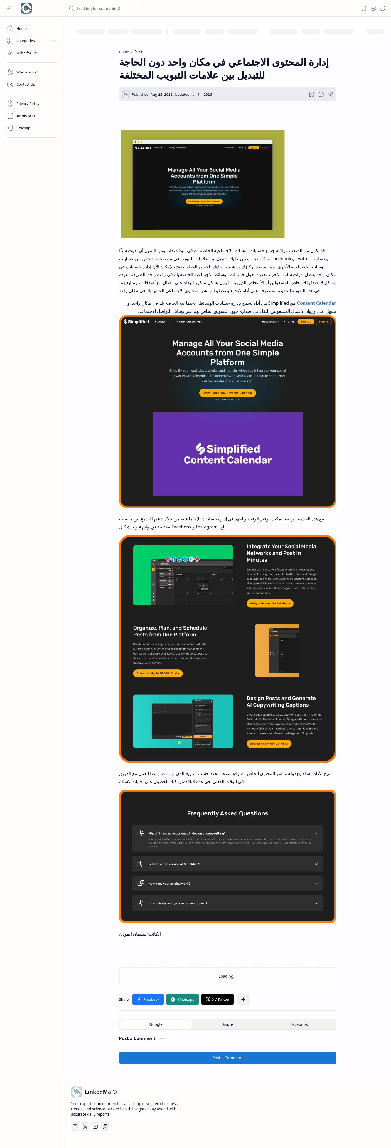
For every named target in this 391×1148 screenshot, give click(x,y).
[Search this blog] (105, 8)
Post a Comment (227, 1057)
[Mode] (382, 8)
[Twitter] (85, 1126)
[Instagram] (105, 1126)
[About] (32, 72)
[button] (10, 8)
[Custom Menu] (32, 53)
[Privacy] (32, 103)
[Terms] (32, 116)
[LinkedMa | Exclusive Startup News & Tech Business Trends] (26, 8)
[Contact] (32, 84)
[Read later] (312, 94)
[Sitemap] (32, 128)
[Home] (32, 28)
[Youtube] (95, 1126)
